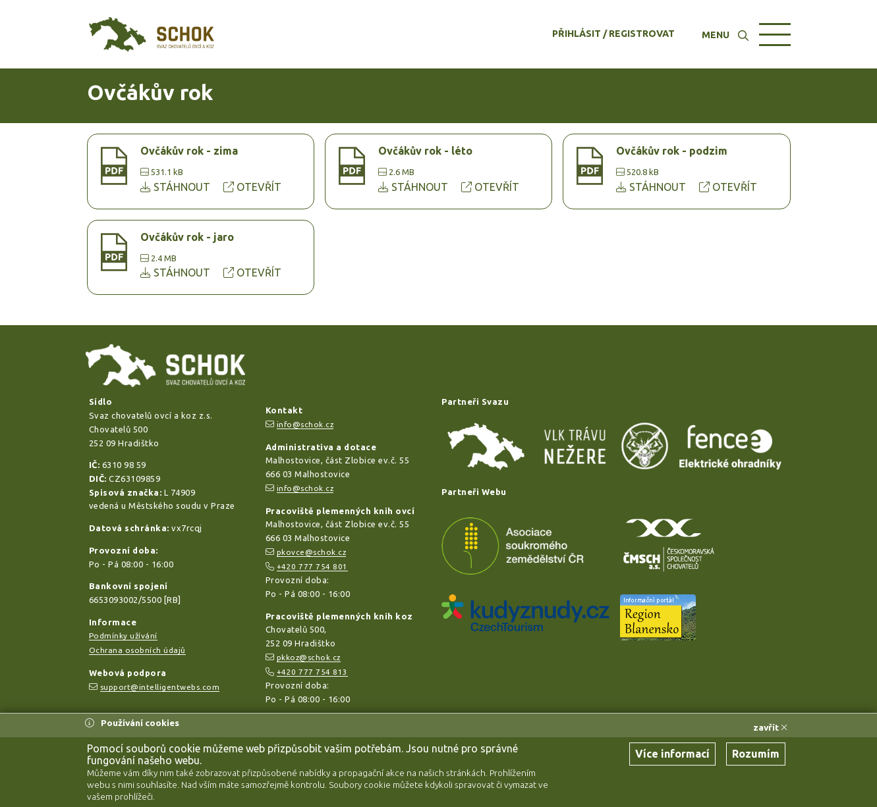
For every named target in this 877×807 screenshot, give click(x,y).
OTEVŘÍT (252, 187)
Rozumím (755, 754)
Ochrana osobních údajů (137, 650)
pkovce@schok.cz (312, 552)
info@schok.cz (305, 424)
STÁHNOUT (176, 187)
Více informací (672, 754)
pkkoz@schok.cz (309, 657)
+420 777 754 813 (312, 671)
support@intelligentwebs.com (160, 687)
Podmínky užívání (123, 635)
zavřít (770, 727)
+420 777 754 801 (312, 566)
